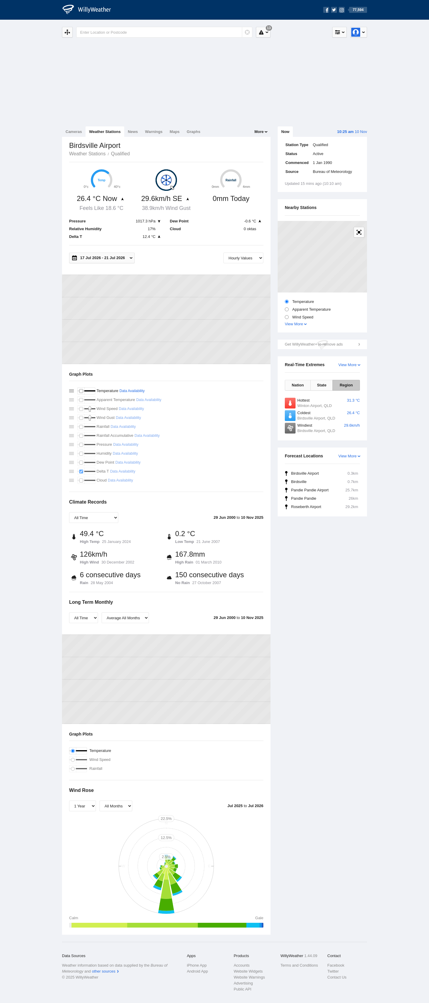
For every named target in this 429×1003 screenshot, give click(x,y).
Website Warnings (249, 977)
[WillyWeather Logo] (90, 10)
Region (346, 385)
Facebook (335, 965)
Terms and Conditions (299, 965)
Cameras (74, 131)
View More (294, 324)
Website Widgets (248, 971)
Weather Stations (105, 131)
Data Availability (132, 391)
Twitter (333, 971)
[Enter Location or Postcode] (164, 32)
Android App (197, 971)
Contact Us (336, 977)
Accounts (241, 965)
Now (285, 131)
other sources (103, 971)
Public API (242, 989)
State (322, 385)
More (259, 131)
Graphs (193, 131)
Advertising (243, 983)
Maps (175, 131)
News (133, 131)
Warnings (154, 131)
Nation (298, 385)
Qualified (120, 153)
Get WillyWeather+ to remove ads (314, 344)
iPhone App (197, 965)
